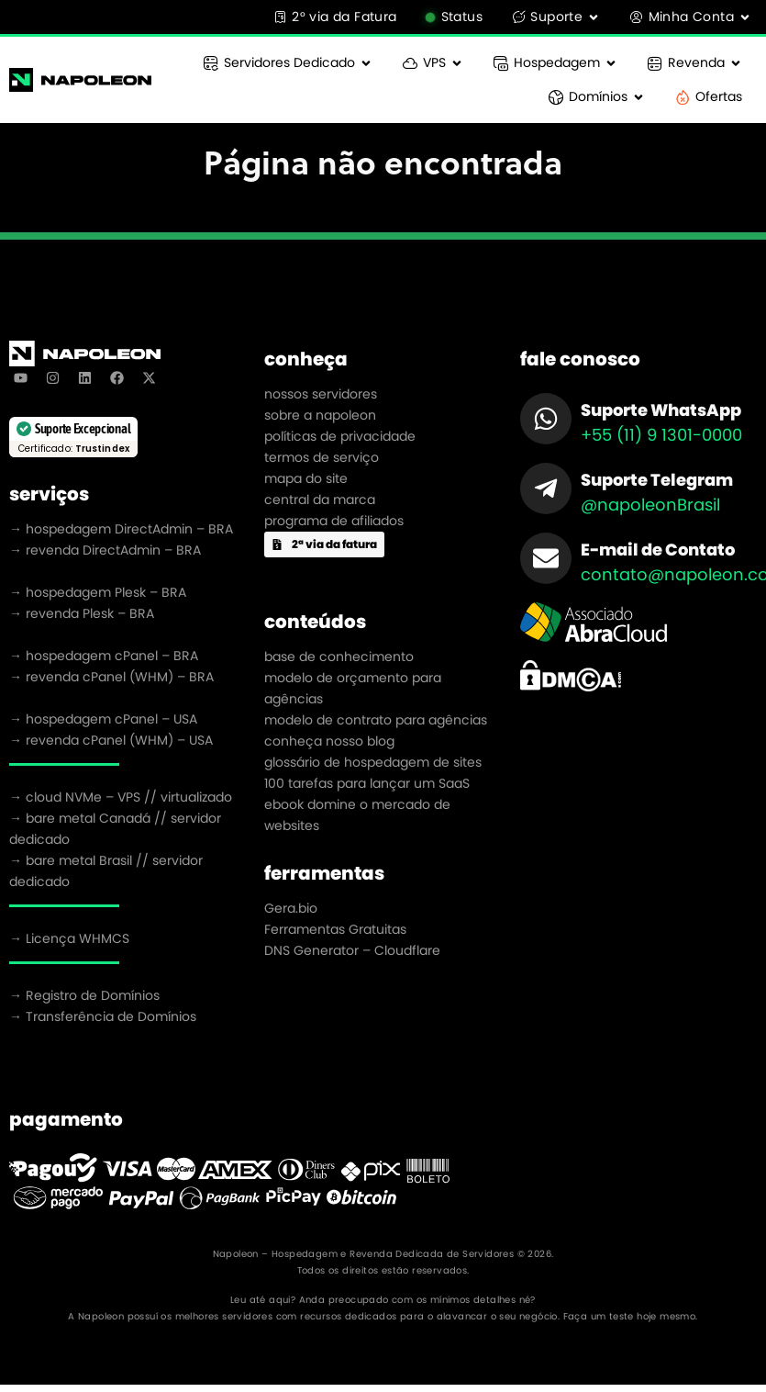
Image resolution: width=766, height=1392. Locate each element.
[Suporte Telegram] (546, 488)
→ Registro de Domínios (84, 995)
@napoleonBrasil (650, 504)
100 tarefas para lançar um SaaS (367, 783)
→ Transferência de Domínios (102, 1016)
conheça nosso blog (329, 741)
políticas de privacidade (340, 436)
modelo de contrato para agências (375, 720)
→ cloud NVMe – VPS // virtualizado (120, 797)
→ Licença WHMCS (69, 938)
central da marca (319, 499)
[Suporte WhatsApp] (546, 418)
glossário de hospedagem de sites (373, 762)
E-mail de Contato (658, 549)
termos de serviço (321, 457)
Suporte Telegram (657, 479)
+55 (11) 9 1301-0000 (661, 434)
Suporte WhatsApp (661, 410)
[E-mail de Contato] (546, 558)
